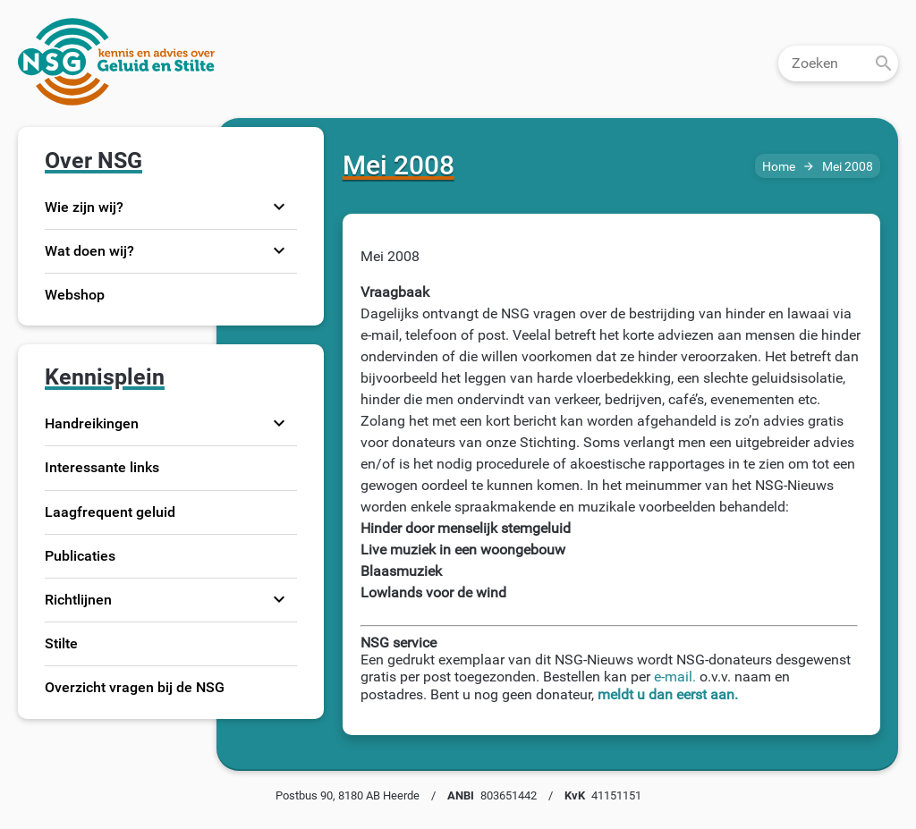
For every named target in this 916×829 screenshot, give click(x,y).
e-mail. (675, 676)
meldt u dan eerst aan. (668, 694)
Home (778, 166)
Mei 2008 (847, 166)
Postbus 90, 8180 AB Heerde (348, 795)
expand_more (279, 206)
